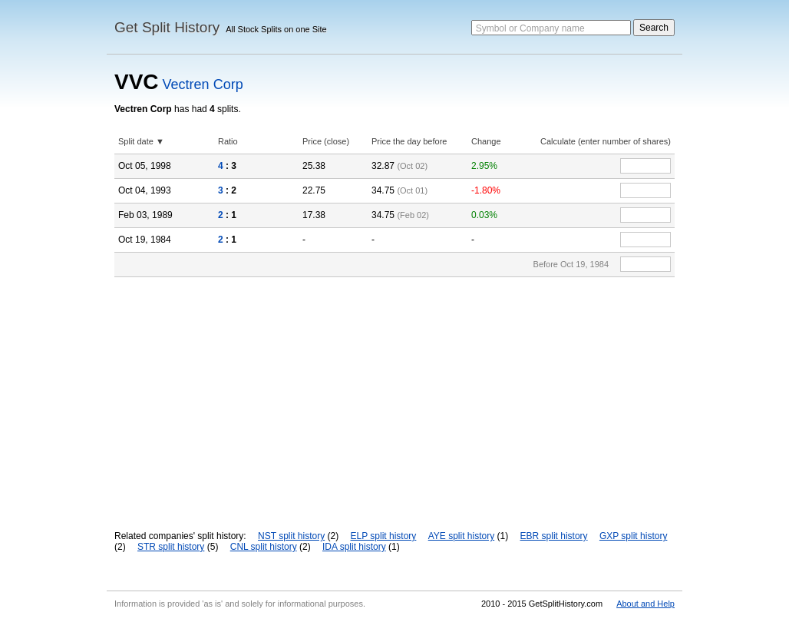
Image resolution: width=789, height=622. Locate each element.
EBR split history (554, 536)
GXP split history (633, 536)
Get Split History (167, 27)
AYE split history (461, 536)
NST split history (291, 536)
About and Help (645, 603)
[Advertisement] (394, 392)
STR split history (170, 546)
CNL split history (263, 546)
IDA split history (354, 546)
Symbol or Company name (530, 28)
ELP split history (384, 536)
